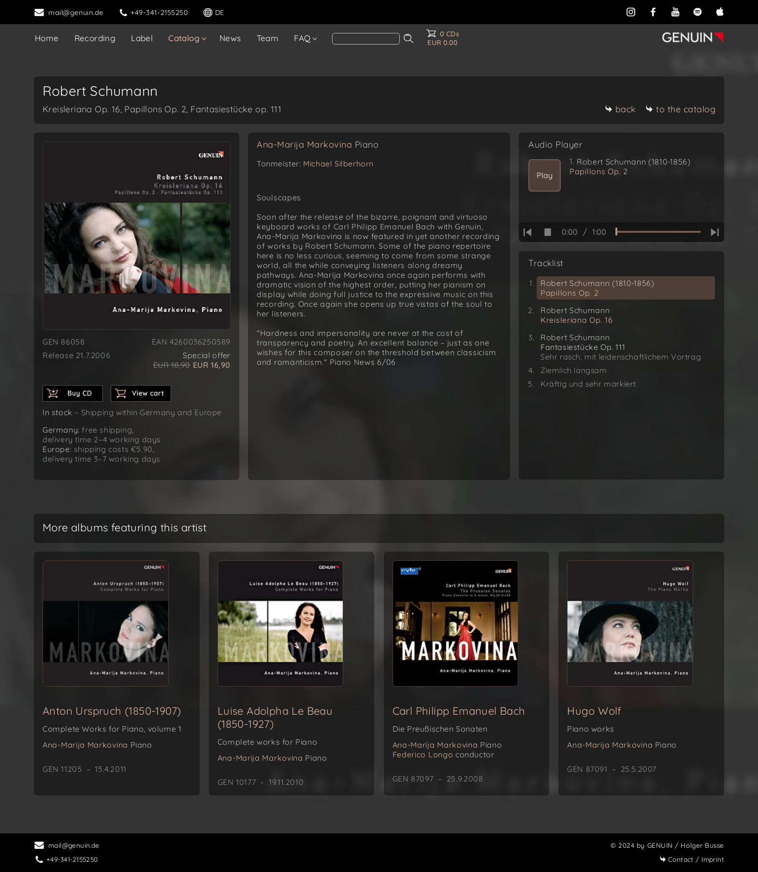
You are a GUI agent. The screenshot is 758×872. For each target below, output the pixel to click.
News (230, 38)
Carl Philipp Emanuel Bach (459, 711)
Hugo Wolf (594, 711)
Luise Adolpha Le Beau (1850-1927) (275, 717)
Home (47, 38)
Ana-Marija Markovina (318, 144)
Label (142, 38)
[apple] (720, 11)
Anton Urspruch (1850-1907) (112, 711)
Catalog (184, 38)
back (620, 109)
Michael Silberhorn (338, 163)
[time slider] (658, 231)
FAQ (302, 38)
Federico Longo (444, 754)
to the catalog (680, 109)
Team (268, 38)
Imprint (691, 859)
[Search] (366, 39)
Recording (95, 38)
